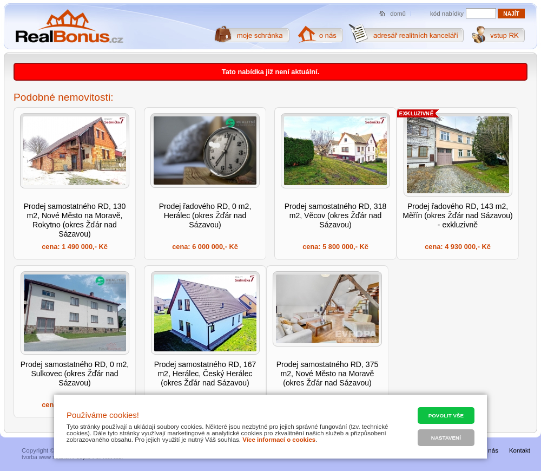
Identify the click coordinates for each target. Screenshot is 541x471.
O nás (489, 450)
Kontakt (519, 450)
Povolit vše (446, 415)
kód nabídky (447, 13)
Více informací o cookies (278, 439)
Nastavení (446, 438)
